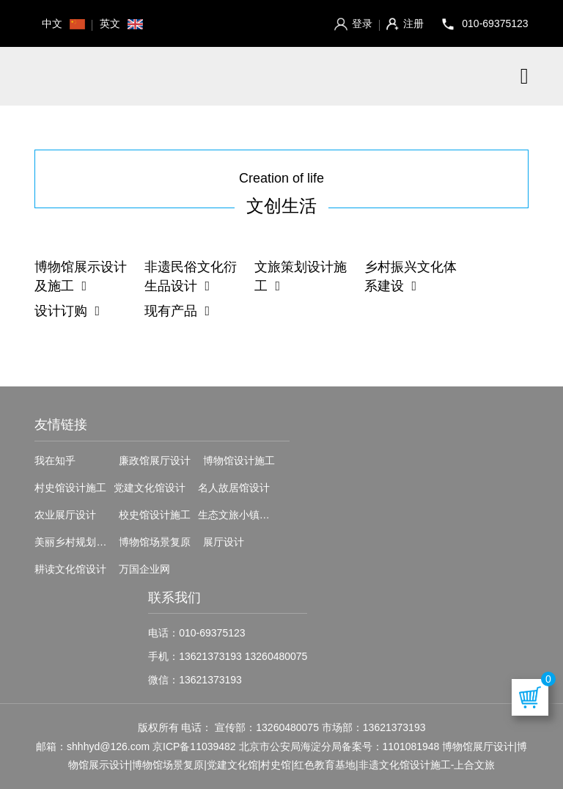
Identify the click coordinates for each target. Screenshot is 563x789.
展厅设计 (223, 542)
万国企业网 (144, 569)
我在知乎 (55, 460)
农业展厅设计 (65, 515)
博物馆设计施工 (239, 460)
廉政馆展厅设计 (155, 460)
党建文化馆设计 (149, 487)
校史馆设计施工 (155, 515)
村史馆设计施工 (70, 487)
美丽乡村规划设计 (75, 542)
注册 (404, 23)
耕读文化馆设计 (70, 569)
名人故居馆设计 (234, 487)
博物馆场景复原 (155, 542)
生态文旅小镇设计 (239, 515)
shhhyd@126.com (108, 746)
